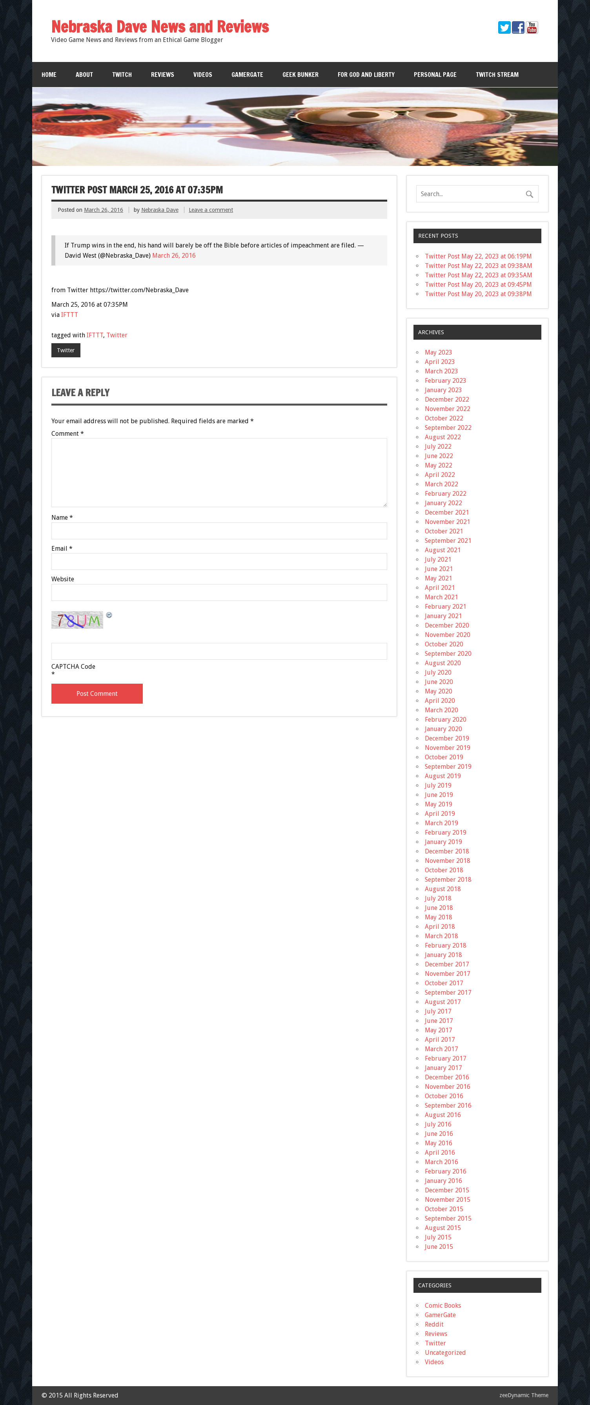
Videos (202, 74)
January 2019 (443, 842)
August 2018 (443, 889)
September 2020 (448, 653)
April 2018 (440, 926)
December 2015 (447, 1190)
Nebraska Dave (159, 210)
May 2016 (438, 1143)
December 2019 (447, 738)
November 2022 (447, 409)
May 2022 (438, 465)
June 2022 (439, 456)
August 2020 (443, 663)
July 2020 (438, 672)
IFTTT (69, 314)
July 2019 (438, 785)
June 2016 (439, 1133)
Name (62, 518)
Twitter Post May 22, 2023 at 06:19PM (478, 256)
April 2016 (440, 1152)
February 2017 (445, 1058)
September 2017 (448, 992)
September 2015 (448, 1218)
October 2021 (444, 531)
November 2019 (447, 748)
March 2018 (441, 936)
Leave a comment (211, 210)
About (84, 74)
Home (49, 74)
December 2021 (447, 512)
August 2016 (443, 1115)
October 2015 (444, 1209)
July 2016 (438, 1124)
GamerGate (247, 74)
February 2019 (445, 832)
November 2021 (447, 522)
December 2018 (447, 851)
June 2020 (439, 682)
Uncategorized (445, 1352)
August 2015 (443, 1228)
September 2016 (448, 1105)
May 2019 (438, 804)
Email (62, 549)
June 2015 (439, 1246)
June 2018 (439, 908)
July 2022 (438, 446)
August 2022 (443, 437)
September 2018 (448, 879)
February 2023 (445, 380)
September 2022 (448, 427)
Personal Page (435, 74)
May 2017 (438, 1030)
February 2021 (445, 606)
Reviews (162, 74)
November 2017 (447, 973)
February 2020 (445, 719)
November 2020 (447, 635)
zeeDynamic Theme (523, 1395)
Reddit (434, 1324)
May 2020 (438, 691)
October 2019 (444, 757)
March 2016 (441, 1162)
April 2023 (440, 362)
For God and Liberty (366, 74)
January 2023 (443, 390)
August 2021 (443, 550)
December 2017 (447, 964)
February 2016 (445, 1171)
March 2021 (441, 597)
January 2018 (443, 955)
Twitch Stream (497, 74)
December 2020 (447, 625)
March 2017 (441, 1049)
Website (62, 579)
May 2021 (438, 578)
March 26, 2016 (174, 255)
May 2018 (438, 917)
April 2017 (440, 1039)
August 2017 (443, 1002)
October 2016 (444, 1096)
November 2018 (447, 860)
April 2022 (440, 475)
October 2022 (444, 418)
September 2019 (448, 766)
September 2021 (448, 540)
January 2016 (443, 1181)
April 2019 (440, 813)
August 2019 (443, 776)
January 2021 (443, 616)
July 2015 (438, 1237)
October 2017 (444, 983)
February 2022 (445, 493)
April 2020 (440, 700)
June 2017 (439, 1021)
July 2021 (438, 559)
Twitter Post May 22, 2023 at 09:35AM (478, 275)
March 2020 (441, 710)
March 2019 (441, 823)
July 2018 (438, 898)
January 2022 (443, 503)
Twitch (122, 74)
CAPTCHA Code (73, 667)
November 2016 (447, 1086)
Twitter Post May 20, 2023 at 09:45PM (478, 284)
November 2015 (447, 1199)
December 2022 (447, 399)
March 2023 (441, 371)
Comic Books (443, 1305)
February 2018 (445, 945)
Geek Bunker (300, 74)
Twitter (116, 335)
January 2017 (443, 1068)
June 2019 (439, 795)
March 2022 (441, 484)
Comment (67, 434)
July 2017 (438, 1011)
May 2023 (438, 352)
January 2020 (443, 729)
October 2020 (444, 644)
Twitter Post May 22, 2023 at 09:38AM (478, 265)
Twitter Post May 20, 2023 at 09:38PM (478, 294)
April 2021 (440, 587)
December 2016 (447, 1077)
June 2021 (439, 569)
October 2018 (444, 870)
